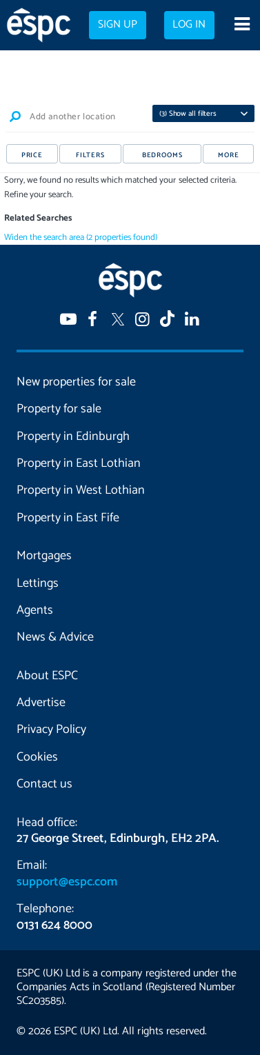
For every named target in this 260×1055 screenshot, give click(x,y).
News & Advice (55, 637)
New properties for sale (76, 382)
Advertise (41, 702)
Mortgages (44, 555)
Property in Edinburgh (73, 436)
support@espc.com (67, 882)
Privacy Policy (51, 729)
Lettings (38, 583)
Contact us (44, 784)
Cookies (37, 757)
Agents (35, 610)
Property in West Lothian (81, 490)
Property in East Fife (68, 518)
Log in (189, 25)
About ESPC (47, 675)
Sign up (117, 25)
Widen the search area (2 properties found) (81, 237)
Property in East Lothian (79, 463)
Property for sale (59, 409)
